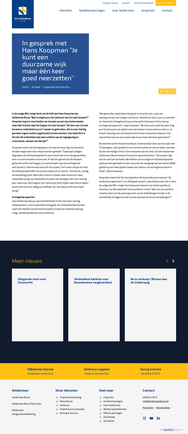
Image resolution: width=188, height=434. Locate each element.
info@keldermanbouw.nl (156, 401)
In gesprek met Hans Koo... (57, 87)
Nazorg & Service (110, 3)
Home (25, 87)
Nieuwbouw (66, 401)
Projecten (148, 10)
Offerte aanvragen (112, 413)
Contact (167, 10)
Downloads (109, 417)
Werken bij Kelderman (143, 3)
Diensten (66, 10)
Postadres (148, 407)
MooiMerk (169, 429)
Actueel (125, 3)
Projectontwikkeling (70, 397)
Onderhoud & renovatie (72, 409)
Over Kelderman (123, 10)
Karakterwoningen (92, 10)
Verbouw (64, 405)
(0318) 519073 (166, 3)
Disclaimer (108, 421)
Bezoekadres (163, 407)
